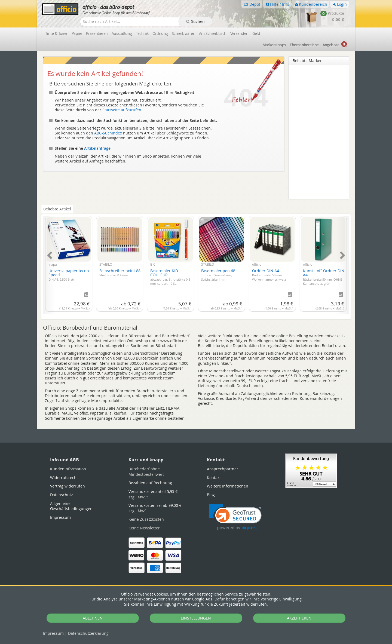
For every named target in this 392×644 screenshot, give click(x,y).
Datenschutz (88, 633)
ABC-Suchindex (108, 133)
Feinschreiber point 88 (119, 272)
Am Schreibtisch (212, 33)
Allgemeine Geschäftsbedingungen (71, 506)
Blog (211, 494)
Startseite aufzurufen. (122, 109)
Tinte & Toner (56, 33)
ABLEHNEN (93, 618)
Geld (256, 33)
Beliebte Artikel (57, 208)
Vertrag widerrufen (67, 486)
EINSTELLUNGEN (196, 618)
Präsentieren (97, 33)
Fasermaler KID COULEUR (170, 277)
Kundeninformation (68, 468)
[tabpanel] (196, 262)
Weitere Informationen (227, 486)
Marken (274, 44)
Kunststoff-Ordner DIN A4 (323, 277)
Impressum (53, 633)
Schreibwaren (183, 33)
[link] (235, 517)
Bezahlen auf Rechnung (150, 482)
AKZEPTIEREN (299, 618)
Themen (304, 44)
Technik (142, 33)
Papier (77, 33)
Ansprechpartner (222, 468)
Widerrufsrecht (64, 477)
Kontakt (214, 477)
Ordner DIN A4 (269, 274)
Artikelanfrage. (98, 148)
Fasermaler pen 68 (218, 274)
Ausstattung (122, 33)
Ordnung (160, 33)
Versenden (239, 33)
